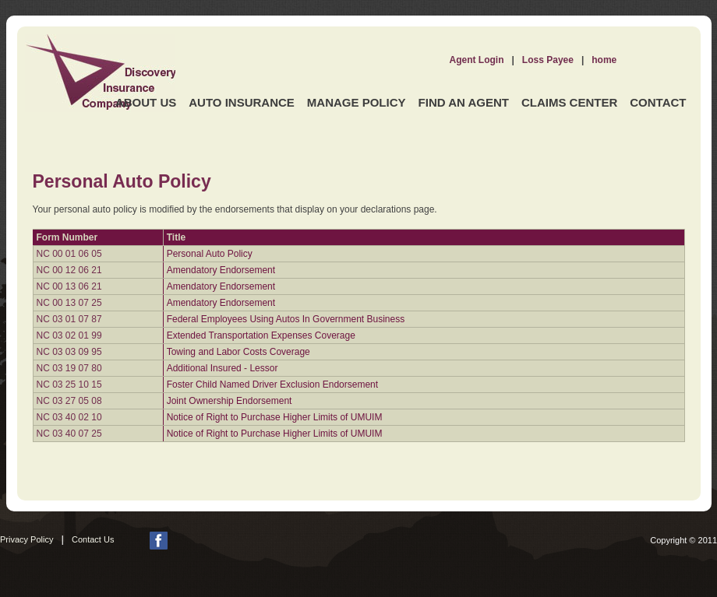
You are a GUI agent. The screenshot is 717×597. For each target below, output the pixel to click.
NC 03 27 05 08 (69, 400)
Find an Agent (464, 102)
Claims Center (569, 102)
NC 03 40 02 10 (69, 417)
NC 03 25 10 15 (69, 384)
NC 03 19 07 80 (69, 368)
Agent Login (477, 59)
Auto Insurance (242, 102)
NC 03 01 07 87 (69, 319)
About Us (145, 102)
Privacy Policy (26, 539)
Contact (658, 102)
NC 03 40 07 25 (69, 433)
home (604, 59)
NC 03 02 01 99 (69, 335)
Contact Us (93, 539)
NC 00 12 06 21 (69, 270)
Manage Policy (356, 102)
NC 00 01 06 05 (69, 253)
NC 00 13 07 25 (69, 302)
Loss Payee (548, 59)
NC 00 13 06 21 (69, 286)
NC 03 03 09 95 (69, 351)
